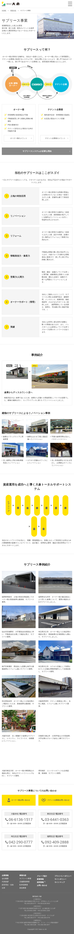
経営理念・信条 (8, 885)
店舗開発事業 (24, 882)
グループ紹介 (42, 876)
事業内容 (13, 10)
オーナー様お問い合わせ (20, 800)
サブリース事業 (25, 878)
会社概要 (5, 878)
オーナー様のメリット (18, 138)
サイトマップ (60, 882)
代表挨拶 (5, 882)
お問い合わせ (42, 885)
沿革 (3, 888)
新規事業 (22, 888)
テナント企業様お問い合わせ (58, 800)
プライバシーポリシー (63, 876)
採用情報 (40, 882)
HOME (4, 10)
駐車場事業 (23, 885)
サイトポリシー (60, 879)
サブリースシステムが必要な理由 (37, 151)
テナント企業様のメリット (55, 138)
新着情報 (40, 879)
